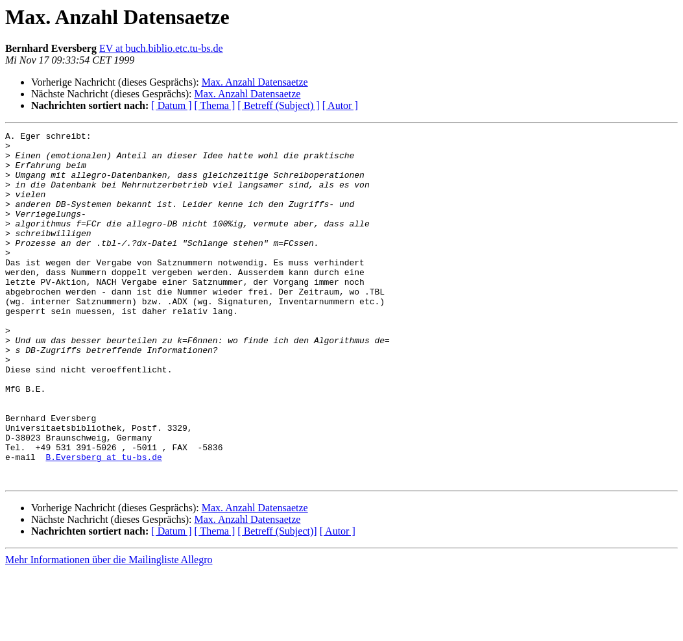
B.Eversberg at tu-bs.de (103, 523)
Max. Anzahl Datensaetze (255, 82)
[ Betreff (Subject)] (277, 601)
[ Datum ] (171, 105)
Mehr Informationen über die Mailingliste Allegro (108, 629)
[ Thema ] (215, 105)
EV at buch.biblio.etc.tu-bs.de (161, 48)
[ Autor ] (340, 105)
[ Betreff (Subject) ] (278, 105)
